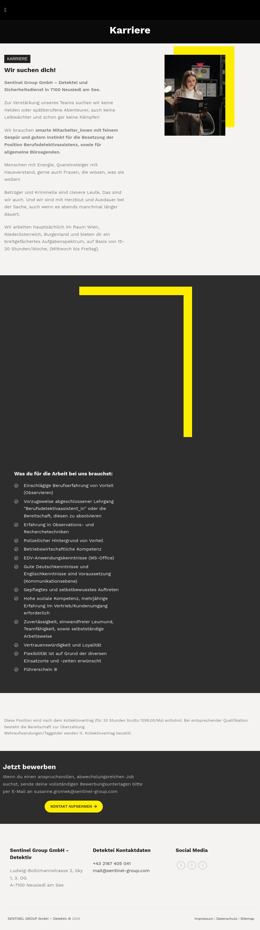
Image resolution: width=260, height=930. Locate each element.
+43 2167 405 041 (112, 863)
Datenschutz (226, 919)
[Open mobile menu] (5, 10)
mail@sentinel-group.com (121, 870)
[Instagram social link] (192, 865)
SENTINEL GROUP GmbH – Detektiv (37, 919)
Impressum (204, 919)
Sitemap (247, 919)
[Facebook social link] (181, 865)
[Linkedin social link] (202, 865)
